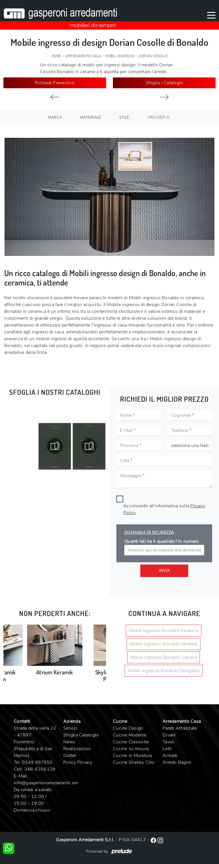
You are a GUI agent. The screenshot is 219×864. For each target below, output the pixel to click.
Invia (164, 570)
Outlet (69, 755)
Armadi (170, 755)
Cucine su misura (131, 749)
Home (56, 56)
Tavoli (169, 742)
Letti (167, 749)
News (69, 742)
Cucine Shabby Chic (134, 762)
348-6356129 (40, 769)
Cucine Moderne (130, 735)
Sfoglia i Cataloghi (164, 83)
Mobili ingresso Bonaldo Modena (164, 644)
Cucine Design (128, 728)
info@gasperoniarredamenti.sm (46, 783)
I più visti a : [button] (159, 117)
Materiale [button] (90, 117)
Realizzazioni (77, 749)
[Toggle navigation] (211, 15)
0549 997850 (37, 762)
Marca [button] (55, 117)
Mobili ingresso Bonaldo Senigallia (163, 671)
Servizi (70, 728)
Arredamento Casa (83, 56)
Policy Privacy (77, 762)
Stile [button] (124, 117)
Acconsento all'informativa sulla (164, 509)
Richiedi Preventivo (55, 83)
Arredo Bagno (177, 762)
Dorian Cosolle (153, 56)
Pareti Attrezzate (180, 728)
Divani (169, 735)
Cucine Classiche (131, 742)
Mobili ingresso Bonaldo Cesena (163, 657)
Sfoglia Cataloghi (81, 735)
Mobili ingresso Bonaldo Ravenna (163, 630)
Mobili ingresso (119, 56)
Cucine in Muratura (132, 755)
